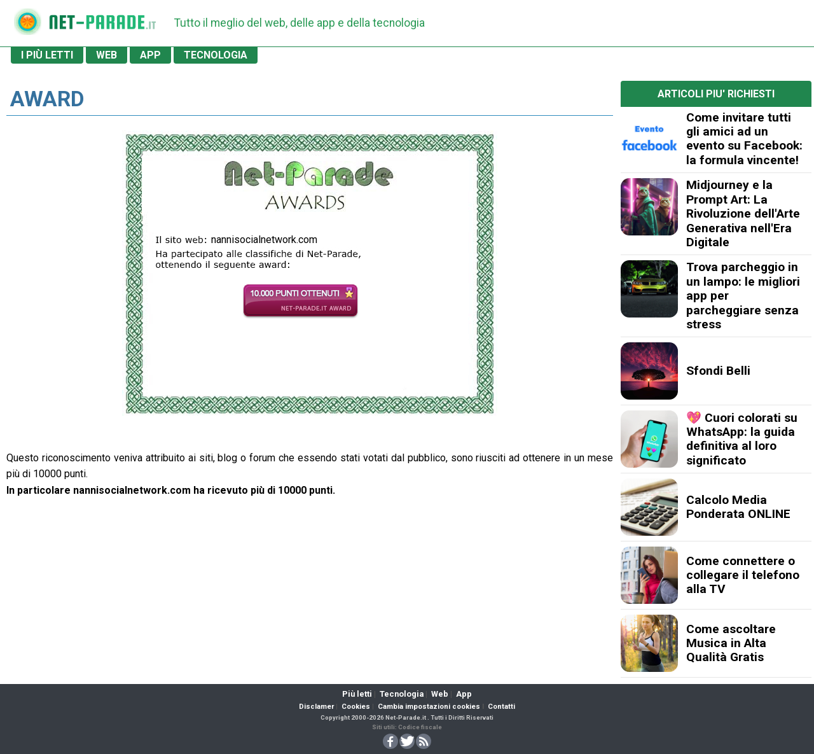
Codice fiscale (420, 726)
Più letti (357, 694)
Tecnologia (402, 694)
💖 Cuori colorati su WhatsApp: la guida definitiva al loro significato (741, 439)
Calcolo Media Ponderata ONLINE (738, 506)
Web (439, 694)
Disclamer (316, 706)
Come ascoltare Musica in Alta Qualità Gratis (731, 643)
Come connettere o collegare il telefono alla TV (742, 575)
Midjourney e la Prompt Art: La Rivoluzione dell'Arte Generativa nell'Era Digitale (743, 213)
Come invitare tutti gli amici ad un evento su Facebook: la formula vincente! (744, 138)
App (464, 694)
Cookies (355, 706)
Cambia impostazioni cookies (429, 706)
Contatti (501, 706)
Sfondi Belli (718, 370)
